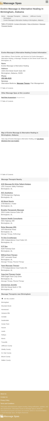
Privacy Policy (5, 400)
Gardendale (5, 320)
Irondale (3, 317)
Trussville (4, 342)
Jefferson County (6, 346)
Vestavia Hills (5, 313)
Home (3, 16)
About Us (3, 394)
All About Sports (7, 201)
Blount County (5, 356)
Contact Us (4, 397)
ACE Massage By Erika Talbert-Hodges (16, 184)
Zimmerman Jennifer (9, 285)
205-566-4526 (6, 78)
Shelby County (6, 349)
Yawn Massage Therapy (10, 265)
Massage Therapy (23, 83)
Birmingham (5, 302)
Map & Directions (33, 24)
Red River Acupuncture (8, 97)
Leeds (3, 331)
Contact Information (20, 24)
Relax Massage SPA (8, 227)
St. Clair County (6, 353)
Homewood (5, 309)
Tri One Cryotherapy (9, 238)
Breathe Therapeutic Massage (12, 210)
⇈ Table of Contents (7, 88)
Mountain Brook (6, 306)
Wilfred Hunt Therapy (9, 255)
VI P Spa (4, 246)
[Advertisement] (24, 38)
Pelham (3, 335)
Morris (3, 338)
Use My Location (7, 298)
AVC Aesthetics (7, 193)
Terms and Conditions (7, 403)
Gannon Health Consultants (11, 218)
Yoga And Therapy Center (11, 274)
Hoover (3, 327)
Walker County (6, 360)
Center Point (5, 324)
